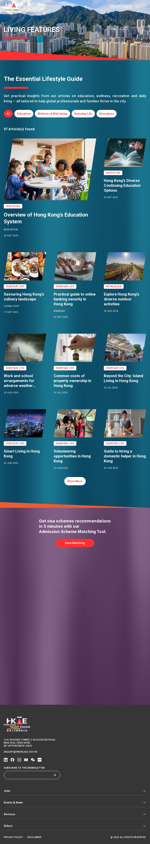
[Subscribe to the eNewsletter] (29, 775)
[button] (138, 7)
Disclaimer (34, 837)
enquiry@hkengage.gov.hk (20, 752)
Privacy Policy (13, 837)
